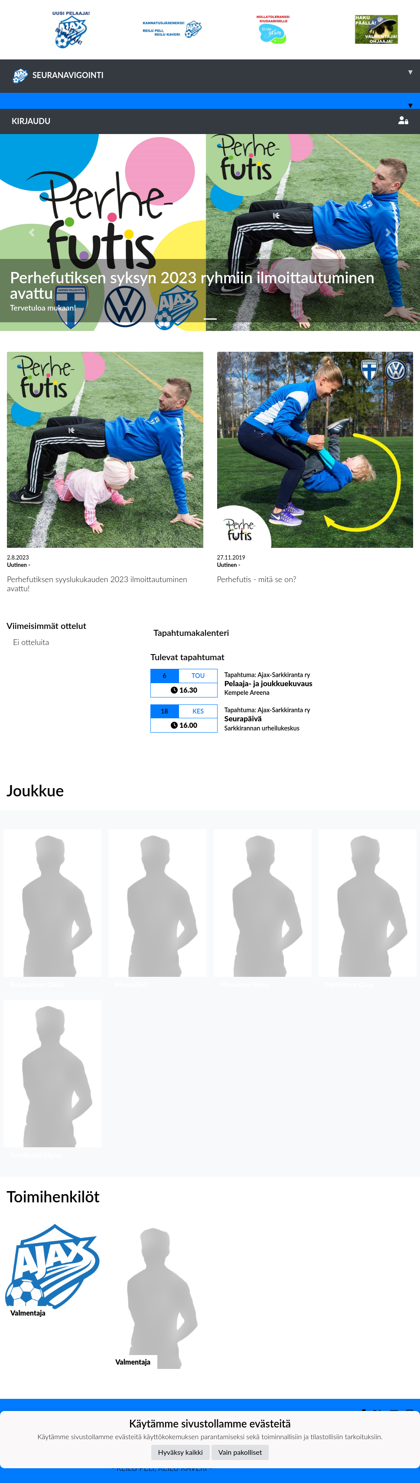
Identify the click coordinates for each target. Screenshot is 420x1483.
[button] (31, 232)
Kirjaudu (210, 121)
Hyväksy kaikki (180, 1452)
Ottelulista (28, 675)
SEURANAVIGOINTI (216, 72)
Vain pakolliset (240, 1452)
